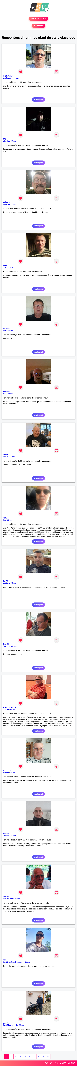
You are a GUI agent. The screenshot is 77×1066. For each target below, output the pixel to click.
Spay (5, 331)
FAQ (46, 1063)
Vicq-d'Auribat (8, 899)
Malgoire (6, 202)
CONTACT (71, 1063)
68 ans (13, 204)
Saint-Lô (6, 836)
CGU (51, 1063)
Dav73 (5, 581)
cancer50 (6, 834)
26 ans (27, 962)
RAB (4, 139)
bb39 (5, 265)
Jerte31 (6, 644)
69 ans (10, 331)
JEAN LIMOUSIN (9, 707)
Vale (4, 960)
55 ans (16, 78)
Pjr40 (5, 518)
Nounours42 (7, 770)
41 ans (13, 583)
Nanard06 (6, 328)
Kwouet (6, 897)
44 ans (10, 267)
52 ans (12, 772)
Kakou (5, 455)
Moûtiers (6, 583)
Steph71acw (8, 76)
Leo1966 (6, 1023)
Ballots (5, 457)
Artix (4, 394)
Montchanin (7, 78)
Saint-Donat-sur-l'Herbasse (13, 962)
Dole (4, 267)
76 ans (17, 899)
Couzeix (6, 709)
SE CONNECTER (38, 26)
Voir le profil (38, 99)
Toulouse (6, 646)
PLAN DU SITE (60, 1063)
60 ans (13, 836)
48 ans (14, 646)
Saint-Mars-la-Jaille (10, 1025)
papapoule (7, 392)
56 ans (9, 520)
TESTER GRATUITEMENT (39, 19)
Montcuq (6, 204)
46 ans (13, 141)
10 (48, 1056)
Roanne (6, 772)
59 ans (21, 1025)
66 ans (12, 457)
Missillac (6, 141)
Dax (4, 520)
